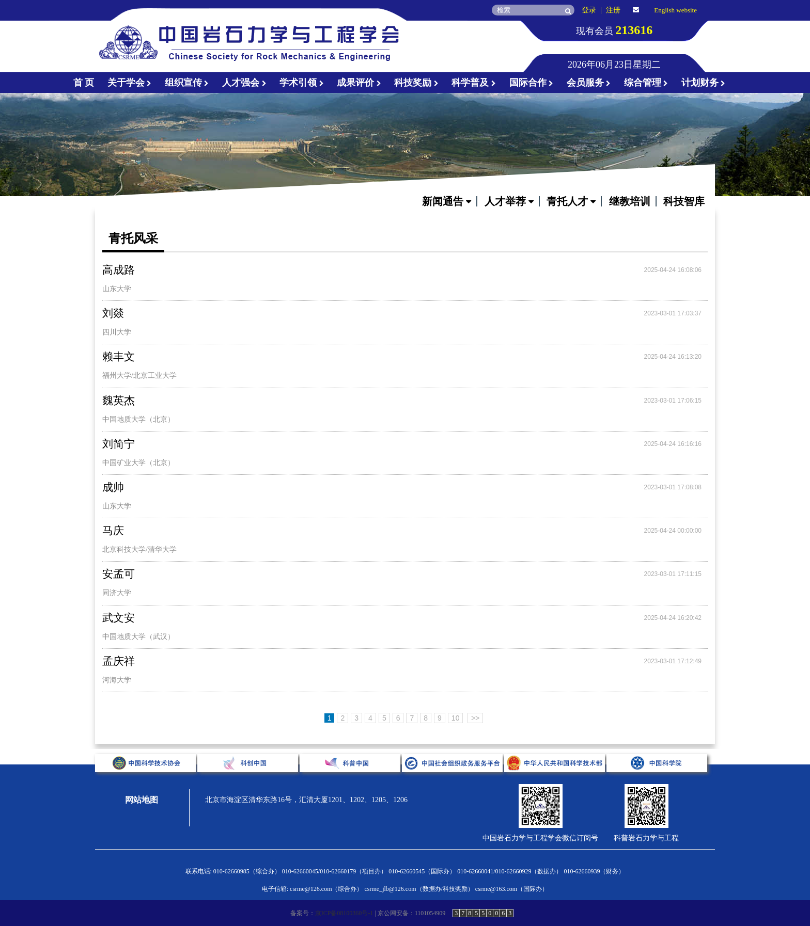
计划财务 (703, 82)
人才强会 (244, 82)
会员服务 (589, 82)
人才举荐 (509, 201)
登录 (589, 10)
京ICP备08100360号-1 (344, 913)
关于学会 (129, 82)
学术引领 (301, 82)
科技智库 (684, 201)
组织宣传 (187, 82)
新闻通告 (446, 201)
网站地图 (141, 799)
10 (455, 718)
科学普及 (473, 82)
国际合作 (531, 82)
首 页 (84, 82)
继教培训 (629, 201)
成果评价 (359, 82)
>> (475, 718)
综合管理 (646, 82)
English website (675, 10)
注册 (613, 10)
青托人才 (571, 201)
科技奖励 (416, 82)
